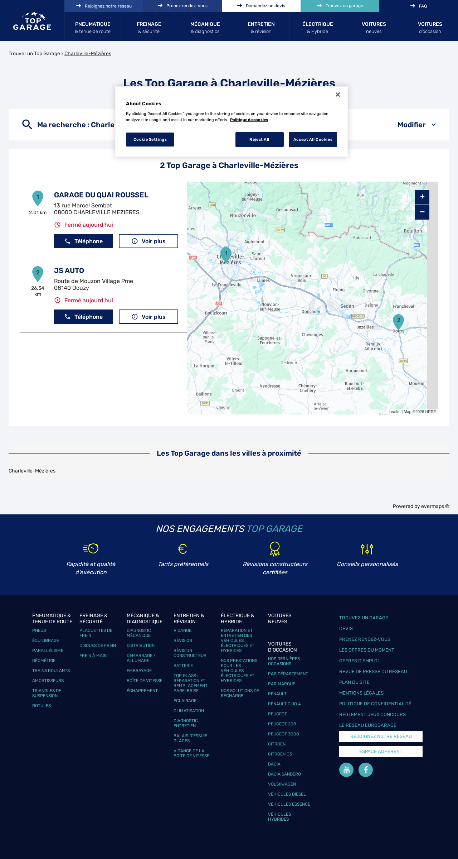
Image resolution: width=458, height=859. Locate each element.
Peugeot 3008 (283, 733)
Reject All (259, 139)
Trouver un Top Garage (34, 54)
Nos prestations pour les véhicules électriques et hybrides (239, 670)
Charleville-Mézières (87, 54)
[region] (231, 122)
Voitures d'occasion (282, 647)
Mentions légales (361, 693)
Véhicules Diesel (287, 794)
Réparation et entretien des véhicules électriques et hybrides (237, 640)
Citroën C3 (280, 754)
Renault (277, 693)
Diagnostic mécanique (139, 633)
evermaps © (435, 506)
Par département (288, 673)
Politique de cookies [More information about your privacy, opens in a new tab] (249, 119)
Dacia (274, 764)
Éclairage (185, 700)
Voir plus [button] (148, 241)
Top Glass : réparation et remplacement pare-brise (191, 683)
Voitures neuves (280, 619)
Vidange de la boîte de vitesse (191, 753)
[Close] (338, 94)
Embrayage (139, 670)
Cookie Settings (150, 139)
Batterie (183, 665)
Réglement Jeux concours (372, 714)
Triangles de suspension (46, 693)
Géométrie (43, 660)
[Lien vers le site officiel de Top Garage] (32, 20)
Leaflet (394, 411)
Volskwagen (282, 784)
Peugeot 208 (282, 723)
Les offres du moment (366, 650)
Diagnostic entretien (186, 723)
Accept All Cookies (312, 139)
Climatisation (189, 710)
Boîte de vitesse (144, 680)
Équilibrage (45, 640)
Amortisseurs (48, 680)
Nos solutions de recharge (240, 693)
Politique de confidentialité (375, 703)
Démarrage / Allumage (141, 658)
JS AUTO (69, 270)
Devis (346, 628)
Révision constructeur (190, 653)
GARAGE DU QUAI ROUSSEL (101, 195)
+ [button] (422, 197)
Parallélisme (47, 650)
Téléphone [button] (83, 241)
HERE (430, 411)
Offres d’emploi (359, 660)
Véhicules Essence (289, 804)
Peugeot (277, 713)
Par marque (281, 683)
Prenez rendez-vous (364, 639)
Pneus (39, 630)
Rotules (41, 705)
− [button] (422, 212)
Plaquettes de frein (95, 633)
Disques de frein (97, 645)
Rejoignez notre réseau (381, 736)
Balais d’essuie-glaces (191, 738)
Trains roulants (51, 670)
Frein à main (93, 655)
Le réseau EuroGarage (367, 725)
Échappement (142, 690)
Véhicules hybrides (279, 817)
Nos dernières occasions (284, 661)
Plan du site (354, 682)
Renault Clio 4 (284, 703)
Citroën (277, 744)
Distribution (141, 645)
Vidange (182, 630)
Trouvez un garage (363, 617)
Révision (183, 640)
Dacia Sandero (284, 774)
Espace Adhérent (381, 751)
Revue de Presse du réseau (373, 671)
